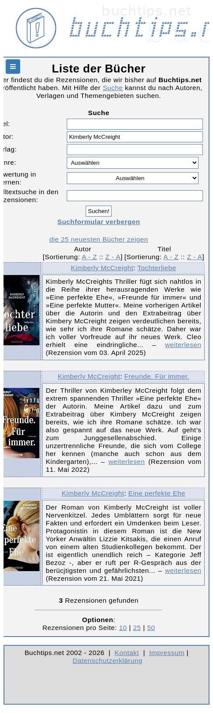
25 (137, 627)
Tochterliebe (156, 267)
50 (151, 627)
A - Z (89, 257)
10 (123, 627)
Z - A (113, 257)
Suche (113, 87)
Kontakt (127, 652)
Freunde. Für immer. (156, 376)
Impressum (166, 652)
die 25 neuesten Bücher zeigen (98, 239)
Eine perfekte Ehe (156, 493)
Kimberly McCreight (102, 267)
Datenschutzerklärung (108, 660)
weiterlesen (183, 344)
